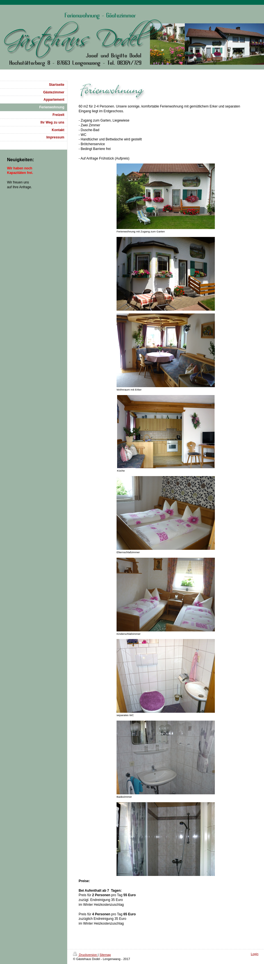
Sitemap (105, 954)
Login (254, 954)
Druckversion (85, 954)
